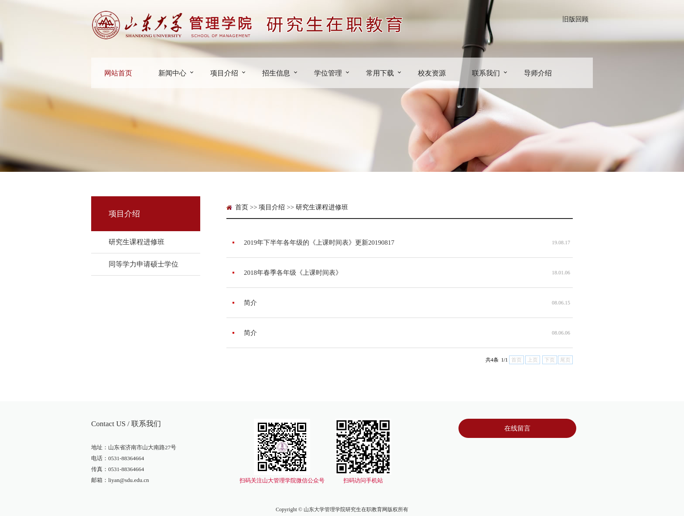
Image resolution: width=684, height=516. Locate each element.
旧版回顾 (575, 19)
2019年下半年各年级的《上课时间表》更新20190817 (319, 242)
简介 (250, 302)
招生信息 (276, 73)
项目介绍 (224, 73)
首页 (241, 207)
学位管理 (328, 73)
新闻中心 (172, 73)
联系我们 (486, 73)
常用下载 (380, 73)
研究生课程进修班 (136, 242)
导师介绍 (538, 73)
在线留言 (517, 428)
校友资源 (432, 73)
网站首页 (118, 73)
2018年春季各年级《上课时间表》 (293, 272)
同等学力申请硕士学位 (143, 264)
